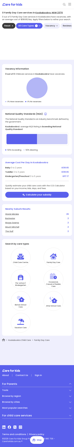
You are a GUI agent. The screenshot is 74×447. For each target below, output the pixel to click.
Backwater (10, 218)
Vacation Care (21, 328)
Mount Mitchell (12, 227)
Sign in (38, 375)
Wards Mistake (12, 214)
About (5, 375)
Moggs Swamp (12, 222)
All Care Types (29, 25)
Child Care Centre (20, 262)
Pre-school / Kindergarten (20, 284)
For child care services (17, 415)
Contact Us (22, 375)
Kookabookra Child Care (19, 340)
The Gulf (9, 231)
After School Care (53, 306)
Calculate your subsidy (37, 194)
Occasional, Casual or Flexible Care (53, 284)
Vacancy (51, 25)
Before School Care (20, 306)
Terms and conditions (14, 434)
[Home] (3, 340)
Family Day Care (53, 262)
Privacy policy (36, 434)
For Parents (9, 384)
